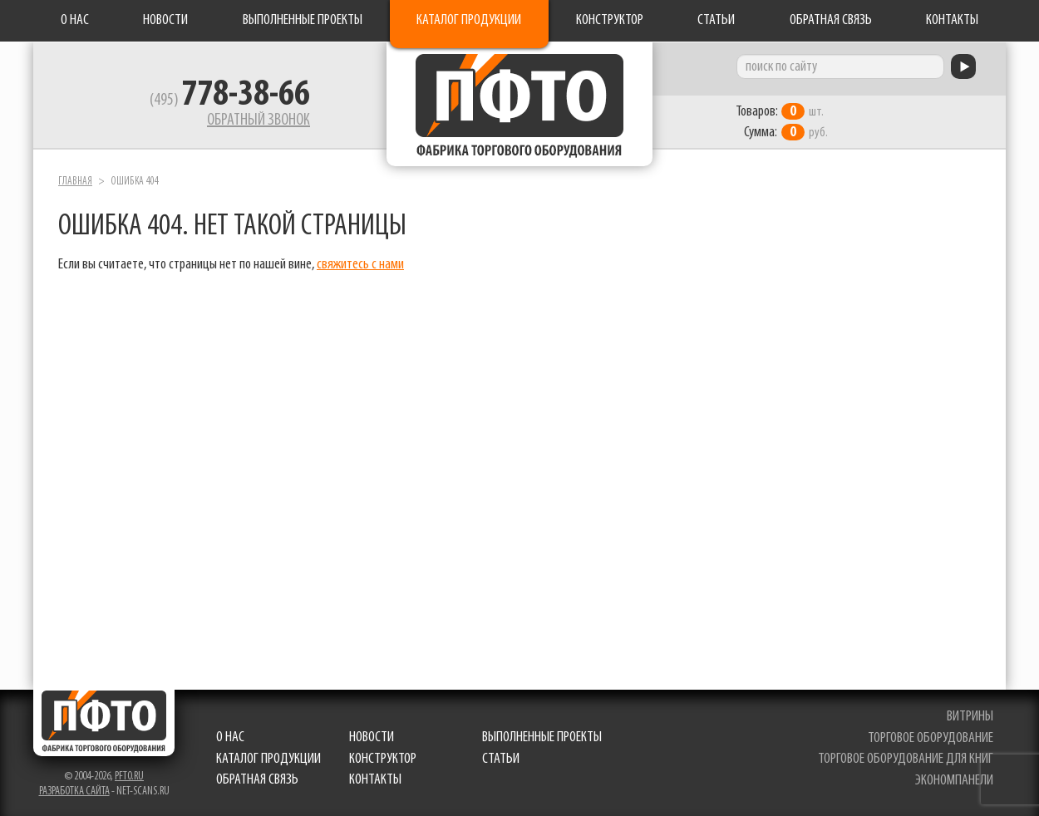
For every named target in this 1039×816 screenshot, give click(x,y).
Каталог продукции (468, 20)
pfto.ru (129, 776)
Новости (165, 20)
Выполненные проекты (302, 20)
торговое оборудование (930, 738)
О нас (75, 20)
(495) (230, 100)
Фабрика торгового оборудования (519, 104)
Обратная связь (831, 20)
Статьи (716, 20)
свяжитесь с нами (360, 265)
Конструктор (609, 20)
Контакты (952, 20)
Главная (75, 181)
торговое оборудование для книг (905, 759)
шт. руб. (782, 122)
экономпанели (954, 781)
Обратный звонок (258, 120)
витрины (970, 717)
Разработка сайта (74, 791)
